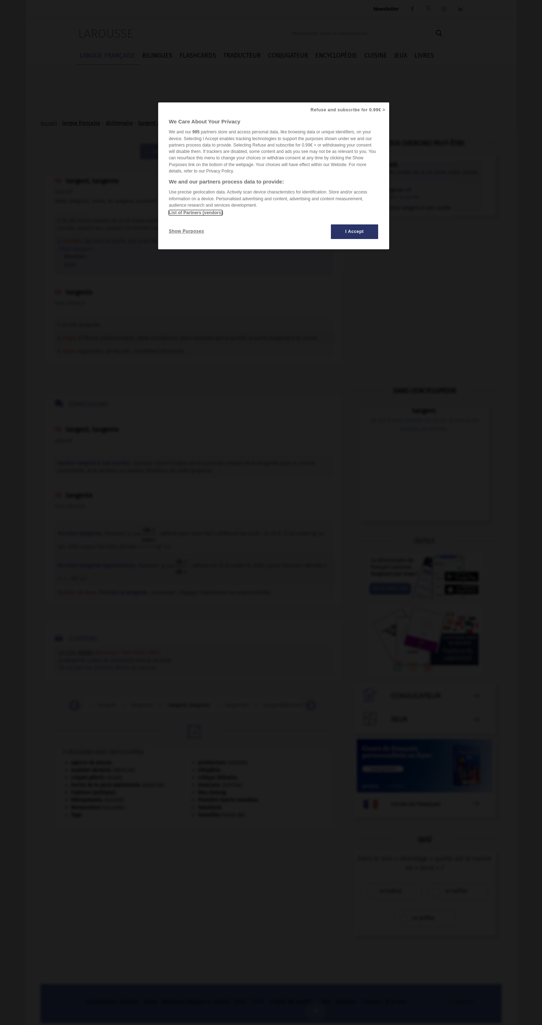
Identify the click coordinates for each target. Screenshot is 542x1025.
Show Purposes (186, 231)
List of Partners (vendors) (195, 212)
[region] (273, 175)
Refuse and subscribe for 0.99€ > (348, 109)
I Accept (354, 231)
